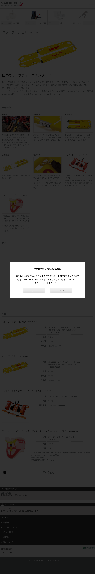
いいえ (61, 290)
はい (34, 290)
